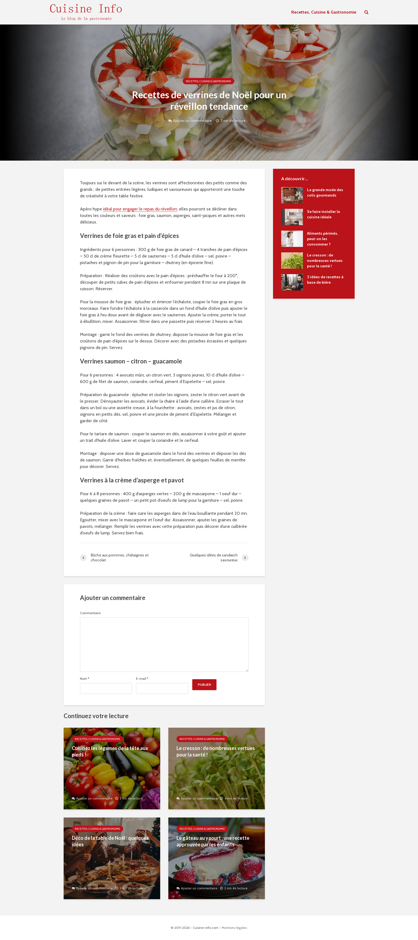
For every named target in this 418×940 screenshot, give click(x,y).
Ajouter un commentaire (192, 120)
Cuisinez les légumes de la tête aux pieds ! (110, 751)
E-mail (142, 678)
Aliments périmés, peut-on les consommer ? (322, 239)
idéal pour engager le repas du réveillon (140, 209)
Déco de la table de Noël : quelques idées (110, 841)
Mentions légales (234, 928)
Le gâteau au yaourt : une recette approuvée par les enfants (213, 841)
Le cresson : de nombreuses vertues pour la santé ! (216, 751)
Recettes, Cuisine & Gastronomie (323, 12)
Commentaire (90, 613)
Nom (84, 678)
